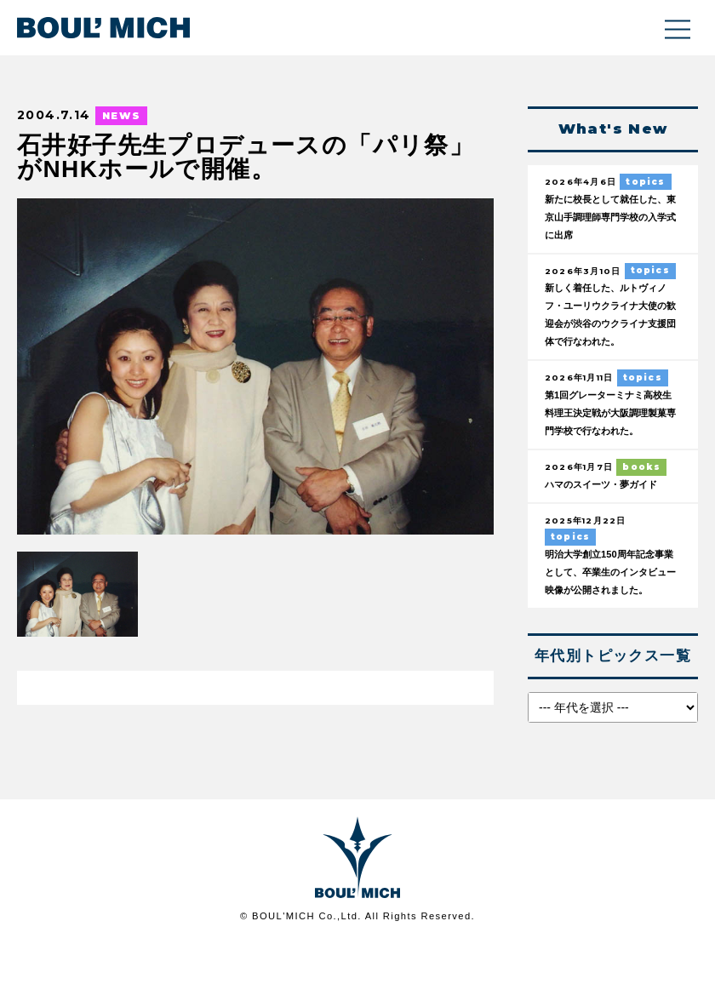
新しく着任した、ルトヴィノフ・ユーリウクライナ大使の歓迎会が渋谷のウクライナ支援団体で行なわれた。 (611, 327)
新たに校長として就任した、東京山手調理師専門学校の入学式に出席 (611, 219)
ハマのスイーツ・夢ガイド (611, 528)
